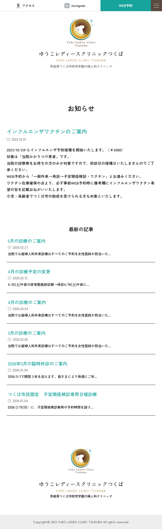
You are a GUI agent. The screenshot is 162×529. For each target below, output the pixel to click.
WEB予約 (126, 5)
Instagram (75, 5)
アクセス (25, 5)
